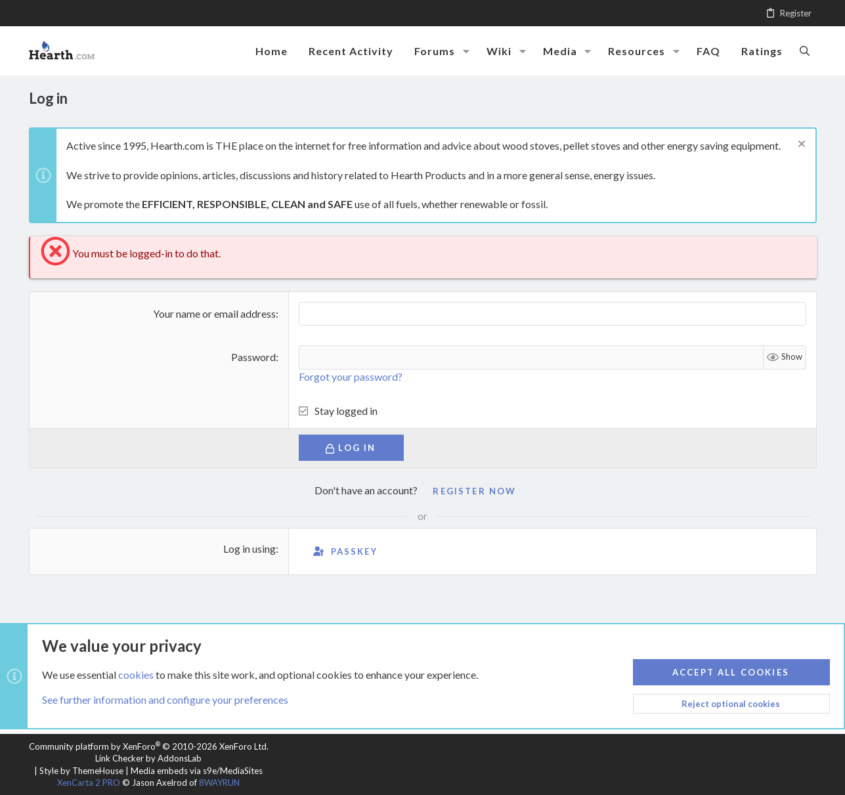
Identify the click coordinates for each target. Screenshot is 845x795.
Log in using (249, 548)
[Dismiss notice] (800, 145)
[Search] (804, 50)
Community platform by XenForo (149, 746)
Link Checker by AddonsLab (148, 758)
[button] (466, 51)
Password (253, 357)
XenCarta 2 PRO (88, 782)
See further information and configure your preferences (165, 699)
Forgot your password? (350, 376)
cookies (136, 674)
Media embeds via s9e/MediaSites (197, 770)
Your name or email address (214, 313)
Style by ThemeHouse (81, 770)
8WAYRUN (219, 782)
